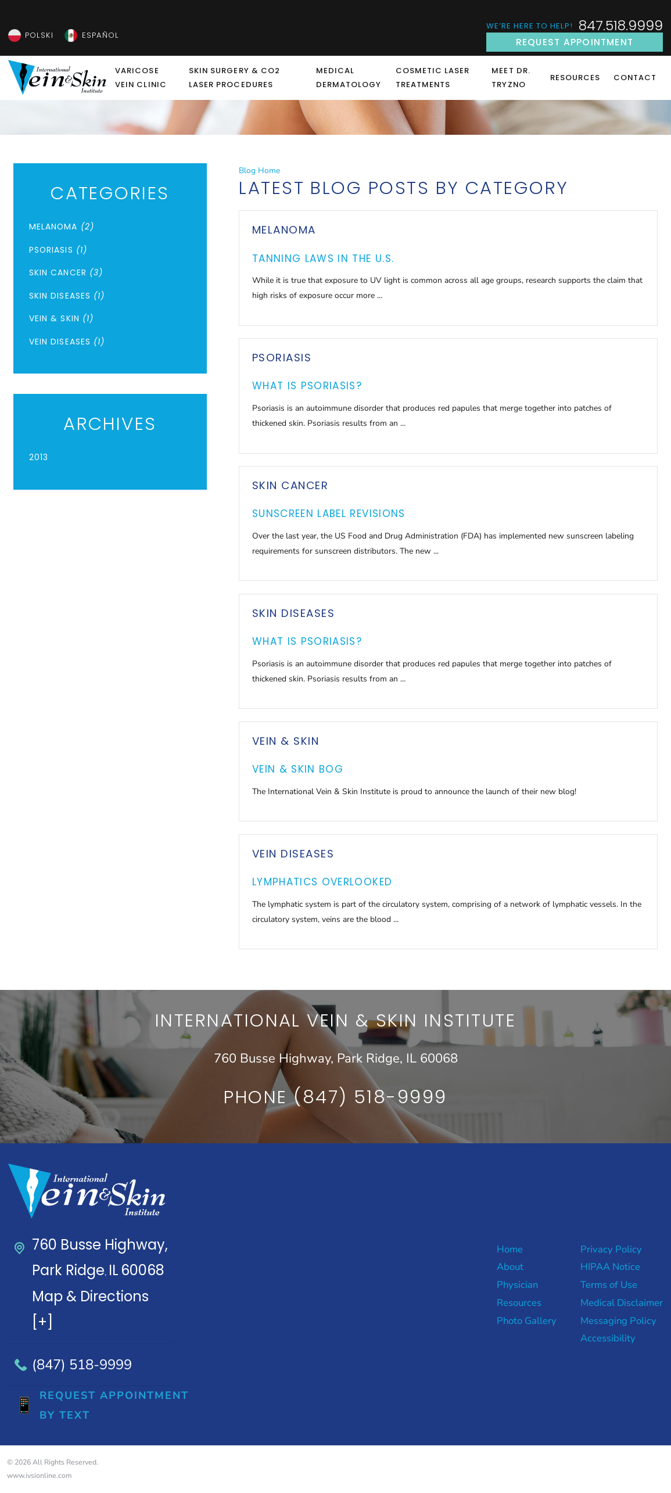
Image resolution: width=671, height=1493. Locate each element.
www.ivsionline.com (39, 1475)
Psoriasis (281, 357)
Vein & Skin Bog (297, 769)
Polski (39, 35)
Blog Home (259, 170)
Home (510, 1249)
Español (100, 35)
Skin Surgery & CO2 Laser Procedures (234, 77)
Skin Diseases (293, 613)
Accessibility (608, 1338)
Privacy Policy (611, 1249)
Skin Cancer (290, 485)
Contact (634, 77)
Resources (575, 77)
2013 (38, 457)
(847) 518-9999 (82, 1364)
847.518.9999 (621, 26)
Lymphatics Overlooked (322, 882)
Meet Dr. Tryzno (510, 77)
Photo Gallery (527, 1320)
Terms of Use (608, 1284)
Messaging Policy (618, 1320)
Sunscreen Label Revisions (329, 514)
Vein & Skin (285, 741)
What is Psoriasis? (307, 386)
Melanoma (284, 229)
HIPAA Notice (610, 1266)
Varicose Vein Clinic (141, 77)
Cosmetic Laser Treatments (433, 77)
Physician (517, 1284)
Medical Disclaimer (621, 1302)
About (510, 1266)
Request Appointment (574, 42)
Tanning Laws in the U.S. (323, 258)
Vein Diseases (293, 853)
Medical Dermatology (349, 77)
